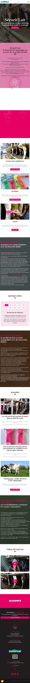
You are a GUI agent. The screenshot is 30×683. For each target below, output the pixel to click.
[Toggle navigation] (18, 2)
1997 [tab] (6, 307)
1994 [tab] (15, 305)
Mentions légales (14, 680)
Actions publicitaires (15, 633)
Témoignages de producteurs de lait (15, 635)
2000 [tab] (15, 307)
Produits (15, 627)
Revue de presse (15, 634)
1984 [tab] (11, 305)
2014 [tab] (19, 307)
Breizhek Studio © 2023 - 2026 (23, 680)
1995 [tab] (19, 305)
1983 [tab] (7, 305)
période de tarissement (22, 72)
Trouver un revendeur (15, 617)
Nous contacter (15, 27)
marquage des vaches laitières (15, 275)
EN (28, 1)
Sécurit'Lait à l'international (15, 642)
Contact (4, 680)
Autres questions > (15, 489)
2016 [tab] (24, 307)
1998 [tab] (11, 307)
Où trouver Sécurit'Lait (15, 641)
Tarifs (15, 628)
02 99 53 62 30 (16, 665)
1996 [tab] (23, 305)
